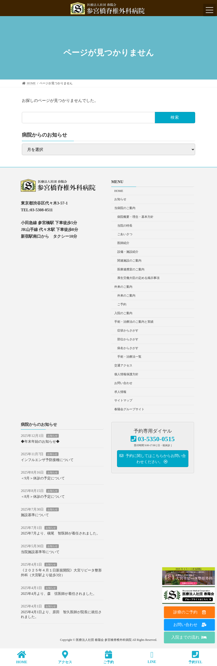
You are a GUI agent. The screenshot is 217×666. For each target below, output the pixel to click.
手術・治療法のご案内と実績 (133, 322)
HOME (118, 191)
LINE (152, 657)
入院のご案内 (123, 313)
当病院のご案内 (124, 208)
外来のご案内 (123, 287)
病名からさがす (127, 348)
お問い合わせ (123, 383)
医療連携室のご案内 (130, 269)
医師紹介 (123, 243)
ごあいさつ (124, 234)
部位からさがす (127, 339)
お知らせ (120, 199)
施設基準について (35, 515)
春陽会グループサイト (129, 409)
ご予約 (121, 304)
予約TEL (195, 657)
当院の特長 (124, 225)
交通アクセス (123, 365)
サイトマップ (123, 400)
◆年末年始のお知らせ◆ (40, 441)
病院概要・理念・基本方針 (135, 217)
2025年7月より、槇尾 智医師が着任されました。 (60, 533)
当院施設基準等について (40, 552)
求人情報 (120, 392)
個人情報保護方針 (126, 374)
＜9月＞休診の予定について (43, 478)
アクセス (65, 657)
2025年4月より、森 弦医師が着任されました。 (58, 594)
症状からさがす (127, 330)
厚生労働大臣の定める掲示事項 (138, 278)
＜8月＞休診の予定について (43, 497)
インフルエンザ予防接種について (47, 460)
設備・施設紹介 (127, 252)
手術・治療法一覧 (129, 357)
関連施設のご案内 (129, 260)
